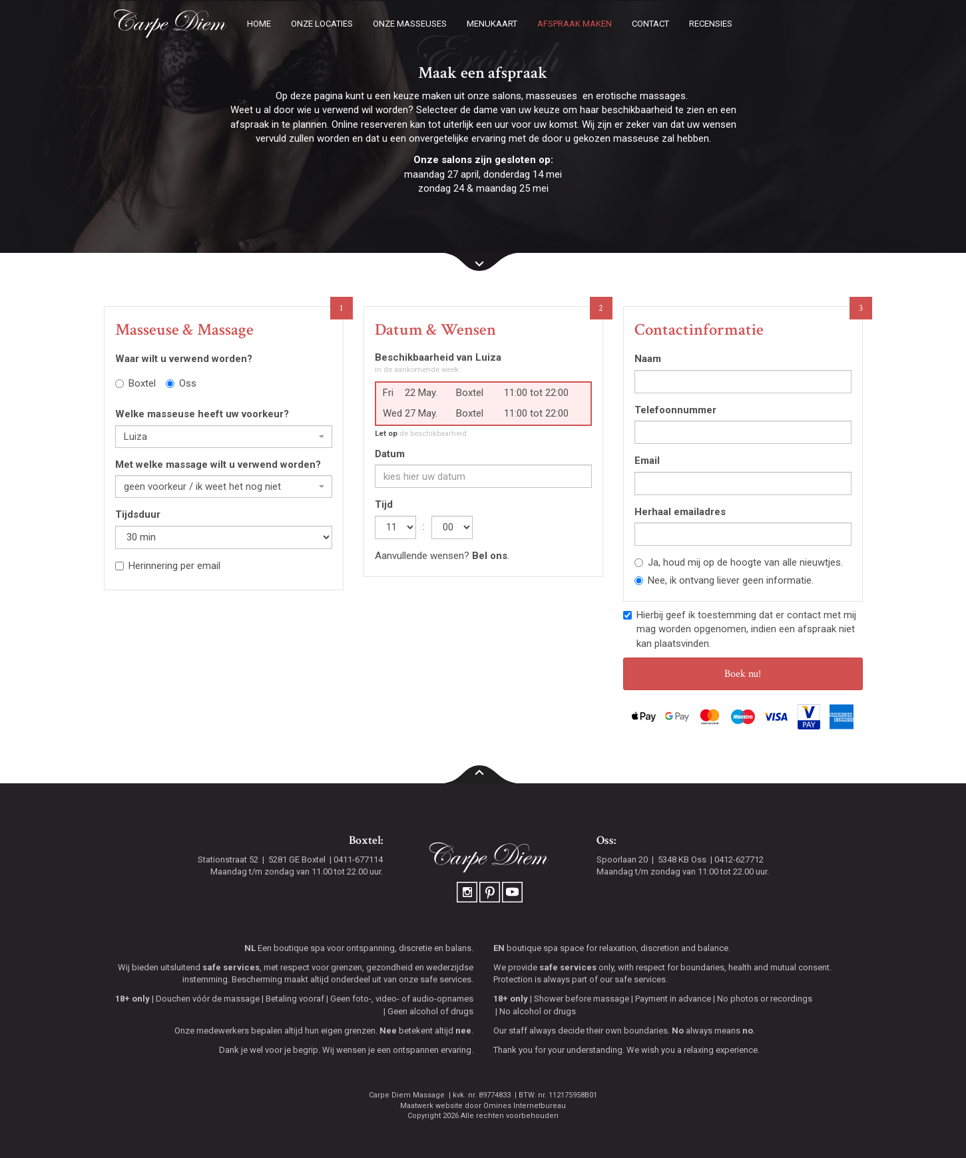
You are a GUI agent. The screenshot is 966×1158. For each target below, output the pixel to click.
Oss (181, 383)
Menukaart (492, 24)
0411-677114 (358, 860)
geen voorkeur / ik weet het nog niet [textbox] (202, 486)
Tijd (384, 504)
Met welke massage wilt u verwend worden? (218, 465)
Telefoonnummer (675, 410)
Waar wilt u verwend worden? (183, 359)
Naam (647, 359)
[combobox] (223, 436)
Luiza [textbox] (135, 437)
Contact (650, 24)
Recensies (710, 24)
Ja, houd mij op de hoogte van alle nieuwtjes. (738, 562)
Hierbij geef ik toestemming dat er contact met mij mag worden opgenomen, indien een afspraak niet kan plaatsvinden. (739, 629)
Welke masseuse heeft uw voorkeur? (202, 414)
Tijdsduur (137, 514)
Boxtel (135, 383)
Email (647, 461)
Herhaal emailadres (680, 512)
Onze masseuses (410, 24)
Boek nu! (742, 674)
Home (259, 24)
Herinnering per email (167, 566)
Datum (390, 454)
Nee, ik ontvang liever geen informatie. (724, 580)
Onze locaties (322, 24)
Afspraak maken (574, 24)
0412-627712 (739, 860)
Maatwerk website (431, 1105)
